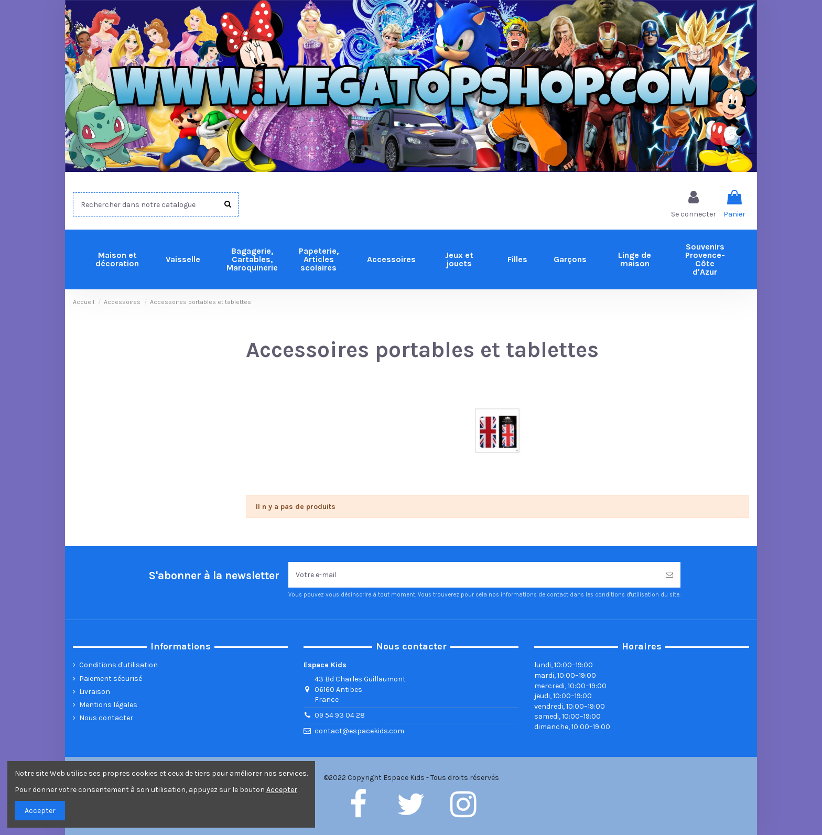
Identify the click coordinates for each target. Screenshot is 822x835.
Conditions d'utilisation (118, 664)
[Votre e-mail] (473, 575)
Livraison (94, 691)
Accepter (40, 810)
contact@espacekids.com (359, 730)
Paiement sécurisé (110, 678)
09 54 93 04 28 (340, 715)
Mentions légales (108, 704)
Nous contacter (106, 717)
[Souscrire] (669, 575)
